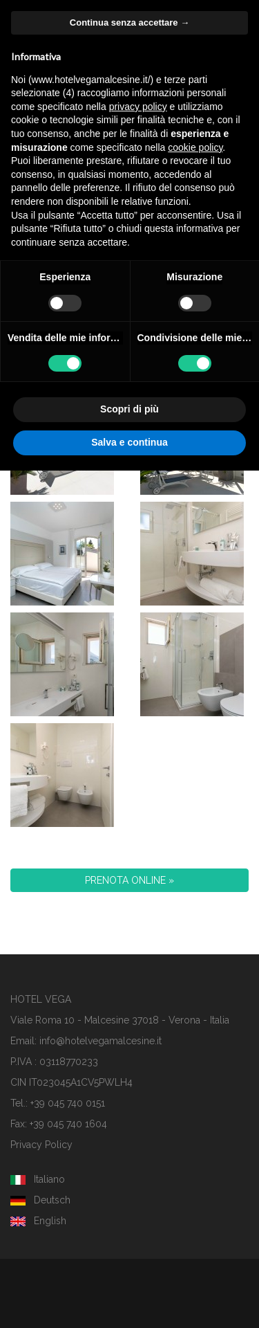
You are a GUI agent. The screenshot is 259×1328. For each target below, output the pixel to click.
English (38, 1220)
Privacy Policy (41, 1144)
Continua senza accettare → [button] (129, 22)
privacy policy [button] (138, 106)
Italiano (37, 1179)
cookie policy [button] (195, 147)
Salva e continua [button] (129, 442)
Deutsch (40, 1200)
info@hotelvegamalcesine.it (100, 1040)
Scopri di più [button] (129, 409)
